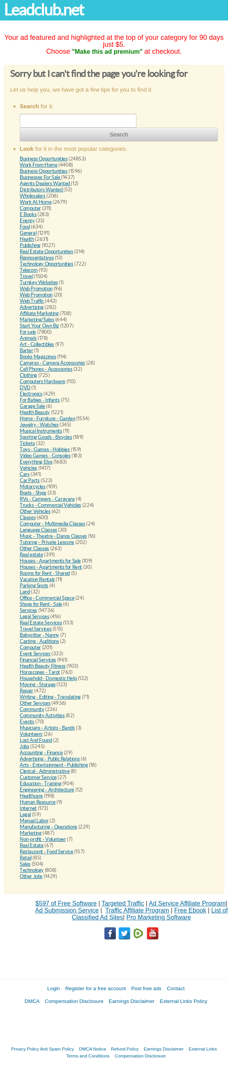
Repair (26, 691)
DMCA (32, 1001)
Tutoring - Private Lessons (47, 542)
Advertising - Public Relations (50, 759)
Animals (28, 338)
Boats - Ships (33, 493)
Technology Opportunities (46, 264)
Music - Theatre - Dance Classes (53, 536)
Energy (27, 220)
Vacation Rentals (37, 579)
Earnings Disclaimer (132, 1001)
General (28, 233)
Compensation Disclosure (74, 1001)
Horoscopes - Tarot (40, 672)
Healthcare (31, 796)
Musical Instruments (41, 431)
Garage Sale (32, 406)
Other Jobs (31, 876)
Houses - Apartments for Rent (51, 567)
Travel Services (35, 629)
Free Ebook (190, 910)
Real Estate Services (41, 623)
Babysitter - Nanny (39, 635)
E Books (28, 214)
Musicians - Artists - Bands (47, 728)
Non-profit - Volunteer (43, 839)
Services (28, 610)
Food (25, 227)
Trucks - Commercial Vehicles (50, 505)
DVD (25, 388)
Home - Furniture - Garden (47, 418)
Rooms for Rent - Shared (45, 573)
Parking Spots (34, 585)
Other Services (35, 703)
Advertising (32, 307)
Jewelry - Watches (39, 425)
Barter (26, 350)
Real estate (31, 555)
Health (27, 239)
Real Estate (32, 845)
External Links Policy (184, 1001)
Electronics (31, 394)
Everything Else (36, 462)
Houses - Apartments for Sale (50, 561)
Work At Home (35, 202)
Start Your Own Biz (39, 326)
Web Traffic (32, 301)
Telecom (28, 270)
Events (27, 722)
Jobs (24, 746)
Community (32, 709)
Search (119, 134)
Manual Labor (34, 821)
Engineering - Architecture (47, 790)
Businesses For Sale (40, 177)
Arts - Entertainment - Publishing (54, 765)
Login (53, 988)
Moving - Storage (38, 684)
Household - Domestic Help (48, 678)
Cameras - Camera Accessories (52, 363)
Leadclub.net (43, 10)
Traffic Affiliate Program (137, 910)
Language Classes (38, 530)
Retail (26, 858)
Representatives (37, 258)
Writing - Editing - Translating (50, 697)
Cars (24, 474)
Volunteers (31, 734)
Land (25, 592)
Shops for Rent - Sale (41, 604)
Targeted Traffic (123, 903)
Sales (25, 864)
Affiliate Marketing (39, 313)
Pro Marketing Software (158, 917)
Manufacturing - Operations (48, 827)
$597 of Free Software (66, 903)
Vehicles (28, 468)
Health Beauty (35, 412)
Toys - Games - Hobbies (45, 449)
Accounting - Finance (41, 752)
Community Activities (42, 715)
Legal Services (34, 616)
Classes (28, 517)
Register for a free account (95, 988)
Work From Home (39, 165)
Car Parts (30, 480)
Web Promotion (36, 289)
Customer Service (38, 777)
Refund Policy (125, 1048)
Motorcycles (33, 486)
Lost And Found (36, 740)
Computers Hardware (42, 381)
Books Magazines (38, 357)
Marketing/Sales (37, 319)
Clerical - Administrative (45, 771)
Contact (176, 988)
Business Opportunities (43, 159)
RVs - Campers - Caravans (47, 499)
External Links (203, 1048)
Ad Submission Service (67, 910)
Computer (30, 208)
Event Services (35, 654)
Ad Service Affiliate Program (187, 903)
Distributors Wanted (41, 190)
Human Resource (38, 802)
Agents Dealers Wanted (45, 183)
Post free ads (146, 988)
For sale (28, 332)
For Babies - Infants (40, 400)
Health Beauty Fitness (43, 666)
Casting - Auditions (39, 641)
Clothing (28, 375)
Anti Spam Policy (57, 1048)
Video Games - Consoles (45, 456)
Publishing (30, 245)
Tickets (27, 443)
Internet (28, 808)
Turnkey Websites (39, 282)
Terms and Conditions (87, 1055)
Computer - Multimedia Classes (52, 524)
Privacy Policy (25, 1048)
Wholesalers (33, 196)
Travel (26, 276)
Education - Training (40, 783)
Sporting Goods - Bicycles (46, 437)
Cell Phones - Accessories (46, 369)
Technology (32, 870)
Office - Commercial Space (47, 598)
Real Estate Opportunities (46, 251)
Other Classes (34, 548)
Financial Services (38, 660)
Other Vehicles (35, 511)
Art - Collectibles (37, 344)
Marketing (31, 833)
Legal (25, 814)
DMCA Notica (92, 1048)
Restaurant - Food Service (46, 851)
